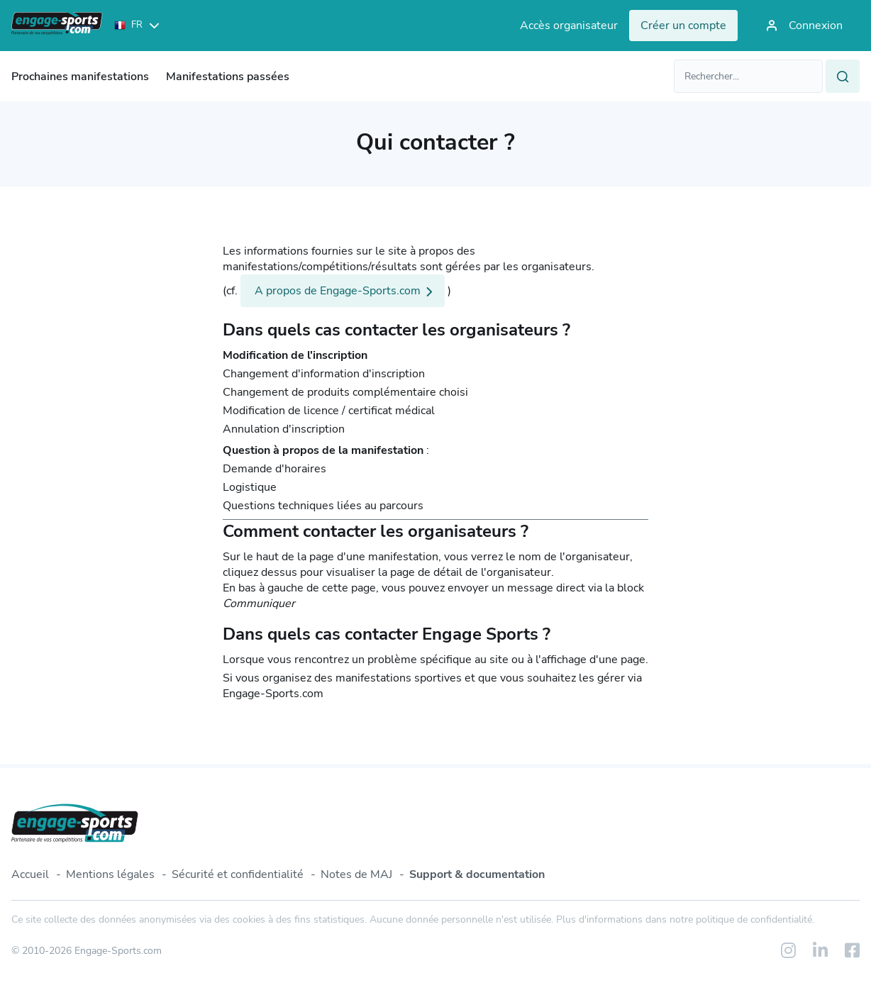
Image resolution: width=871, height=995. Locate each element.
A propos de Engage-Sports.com (338, 291)
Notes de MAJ (356, 874)
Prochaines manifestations (80, 76)
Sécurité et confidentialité (238, 874)
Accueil (30, 874)
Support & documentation (477, 874)
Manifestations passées (227, 76)
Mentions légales (110, 874)
